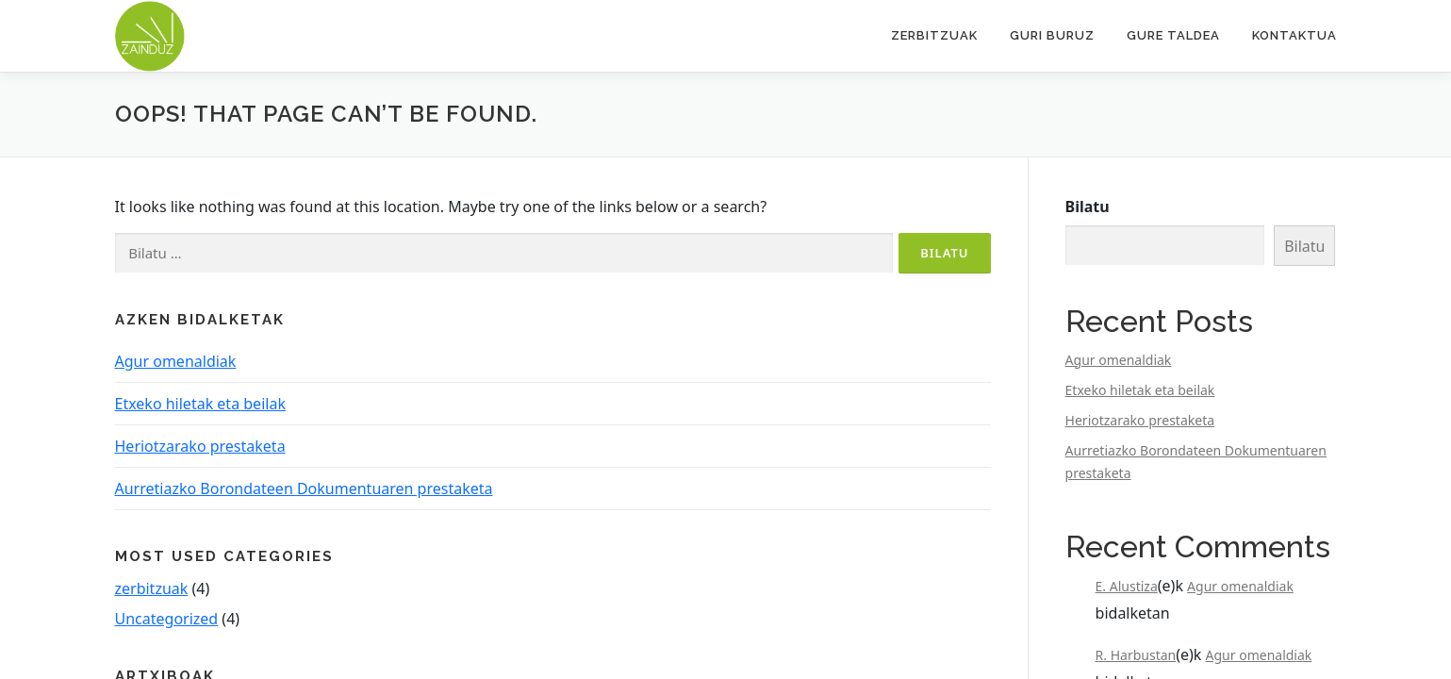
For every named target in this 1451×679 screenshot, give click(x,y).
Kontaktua (1294, 35)
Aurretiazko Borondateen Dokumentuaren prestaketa (304, 488)
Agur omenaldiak (176, 361)
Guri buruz (1052, 35)
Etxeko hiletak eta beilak (200, 403)
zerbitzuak (152, 588)
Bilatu (1087, 206)
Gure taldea (1173, 35)
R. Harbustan (1136, 655)
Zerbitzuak (934, 35)
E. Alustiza (1127, 586)
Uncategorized (167, 618)
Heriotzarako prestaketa (200, 446)
